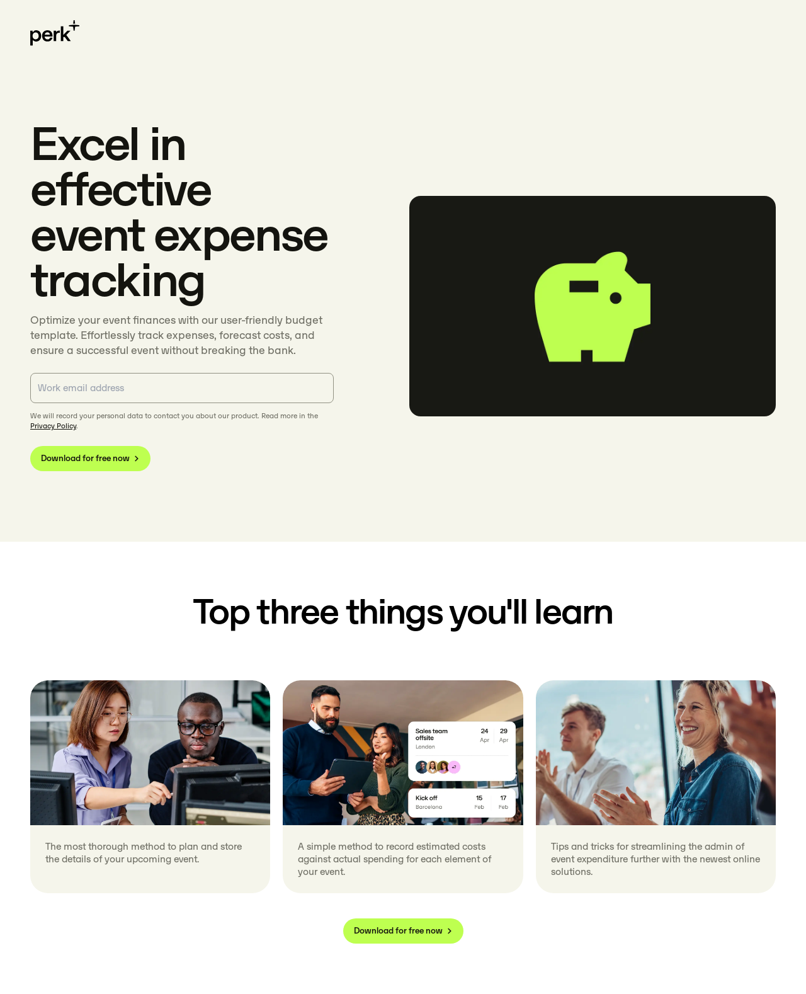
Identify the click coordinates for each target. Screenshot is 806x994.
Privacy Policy (53, 425)
